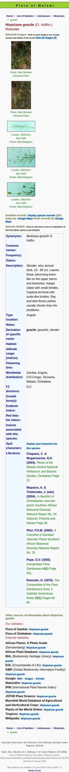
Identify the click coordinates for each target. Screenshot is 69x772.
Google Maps (25, 218)
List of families (25, 16)
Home (9, 16)
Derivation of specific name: (13, 334)
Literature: (13, 453)
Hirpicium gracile (38, 629)
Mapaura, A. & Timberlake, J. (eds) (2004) (40, 492)
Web (19, 678)
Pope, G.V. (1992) (38, 559)
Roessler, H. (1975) (39, 580)
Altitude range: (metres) (12, 354)
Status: (11, 260)
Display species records (41, 215)
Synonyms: (14, 236)
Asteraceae (43, 16)
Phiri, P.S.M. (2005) (39, 530)
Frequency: (14, 255)
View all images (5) (45, 37)
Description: (14, 265)
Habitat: (11, 343)
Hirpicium (59, 16)
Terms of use (34, 770)
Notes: (10, 324)
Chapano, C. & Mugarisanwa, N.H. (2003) (39, 458)
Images (29, 678)
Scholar (40, 678)
